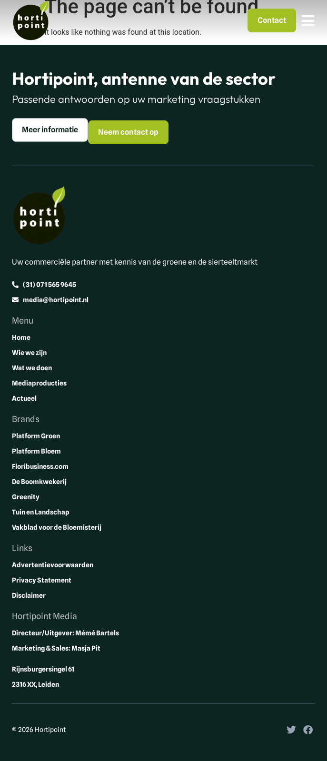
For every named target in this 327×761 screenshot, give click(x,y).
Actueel (24, 398)
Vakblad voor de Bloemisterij (56, 527)
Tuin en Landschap (40, 512)
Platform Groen (36, 436)
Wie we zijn (29, 352)
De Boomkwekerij (39, 481)
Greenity (26, 497)
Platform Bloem (36, 451)
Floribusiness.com (40, 466)
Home (21, 337)
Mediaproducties (39, 383)
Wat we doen (32, 368)
